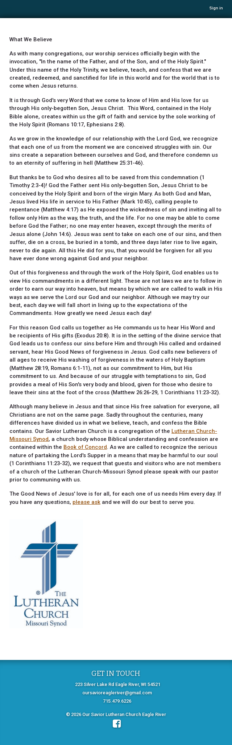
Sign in (216, 8)
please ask (86, 502)
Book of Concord (85, 447)
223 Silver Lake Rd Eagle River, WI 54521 (117, 684)
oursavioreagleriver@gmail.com (117, 692)
